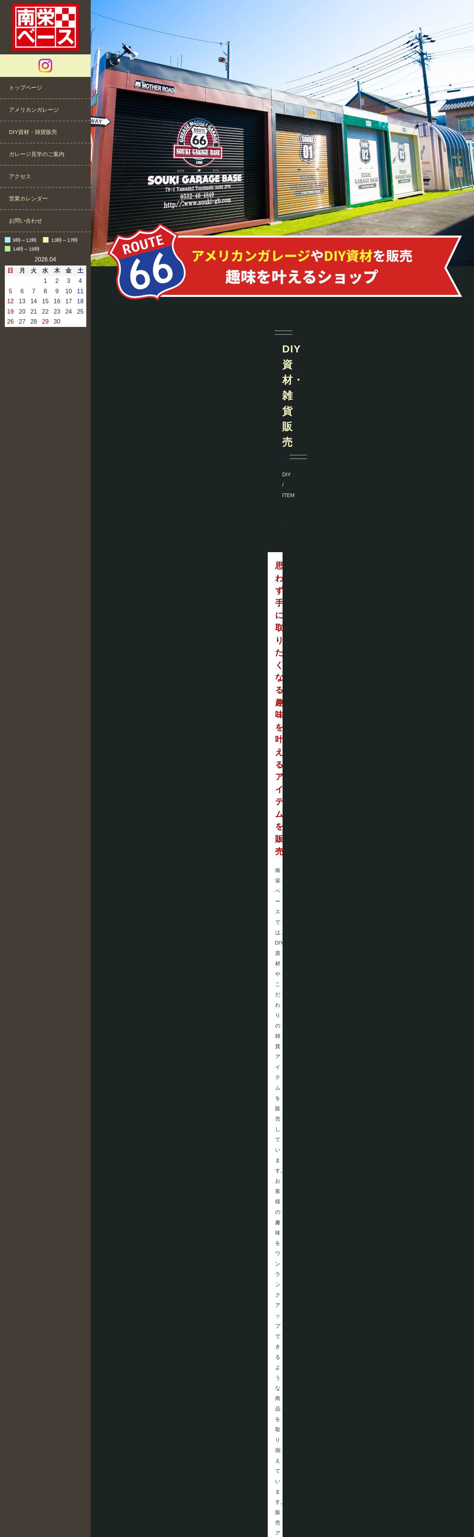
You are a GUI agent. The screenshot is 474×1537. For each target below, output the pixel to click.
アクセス (20, 176)
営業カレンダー (28, 198)
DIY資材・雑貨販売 (33, 132)
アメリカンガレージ (34, 110)
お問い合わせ (25, 220)
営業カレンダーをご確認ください (407, 1432)
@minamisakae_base (282, 993)
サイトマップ (314, 1508)
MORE (372, 534)
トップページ (25, 87)
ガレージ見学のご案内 (36, 154)
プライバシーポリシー (261, 1508)
